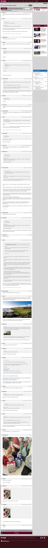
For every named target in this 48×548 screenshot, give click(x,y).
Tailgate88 (4, 504)
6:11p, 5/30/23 (30, 95)
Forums (9, 1)
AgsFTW (4, 386)
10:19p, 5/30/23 (30, 145)
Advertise (15, 537)
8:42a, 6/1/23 (30, 386)
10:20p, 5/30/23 (30, 151)
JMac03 (4, 413)
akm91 (4, 18)
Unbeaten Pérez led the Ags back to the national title (44, 40)
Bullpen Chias (5, 151)
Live (37, 1)
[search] (34, 1)
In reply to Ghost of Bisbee (24, 357)
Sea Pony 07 (5, 104)
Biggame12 (4, 324)
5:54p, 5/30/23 (30, 78)
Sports (20, 1)
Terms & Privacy (24, 537)
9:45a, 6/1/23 (30, 400)
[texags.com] (3, 1)
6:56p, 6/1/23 (30, 504)
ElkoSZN (39, 78)
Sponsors (26, 1)
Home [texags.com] (9, 537)
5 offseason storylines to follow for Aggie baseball (44, 52)
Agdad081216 (5, 37)
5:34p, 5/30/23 (30, 42)
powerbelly (4, 48)
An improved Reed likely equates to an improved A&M (43, 46)
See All (45, 25)
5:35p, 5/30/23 (30, 48)
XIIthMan (4, 357)
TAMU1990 (4, 217)
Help (17, 537)
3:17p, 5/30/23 (30, 18)
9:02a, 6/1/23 (30, 391)
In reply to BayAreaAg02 (24, 145)
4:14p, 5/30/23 (30, 37)
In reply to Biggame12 (25, 18)
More (32, 1)
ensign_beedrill (5, 78)
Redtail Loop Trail (5, 123)
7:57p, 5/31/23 (30, 357)
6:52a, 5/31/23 (30, 212)
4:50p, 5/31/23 (30, 343)
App (34, 537)
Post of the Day (37, 70)
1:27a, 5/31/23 (30, 167)
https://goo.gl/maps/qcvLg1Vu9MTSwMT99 (13, 378)
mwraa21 (4, 429)
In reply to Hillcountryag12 (25, 478)
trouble (4, 12)
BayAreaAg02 (5, 133)
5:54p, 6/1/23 (30, 478)
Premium (23, 1)
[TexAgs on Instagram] (43, 538)
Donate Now (44, 9)
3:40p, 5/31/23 (30, 296)
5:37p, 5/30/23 (30, 60)
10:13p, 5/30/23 (30, 133)
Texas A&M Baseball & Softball (9, 5)
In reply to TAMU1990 (24, 133)
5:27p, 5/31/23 (30, 348)
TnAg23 (4, 42)
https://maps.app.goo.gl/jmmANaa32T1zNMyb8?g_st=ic (12, 370)
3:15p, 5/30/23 (30, 12)
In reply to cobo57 (25, 12)
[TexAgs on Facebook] (41, 538)
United (30, 1)
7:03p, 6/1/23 (30, 525)
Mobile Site (31, 537)
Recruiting (16, 1)
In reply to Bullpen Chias (25, 95)
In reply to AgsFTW (26, 391)
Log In (39, 3)
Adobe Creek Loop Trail (6, 126)
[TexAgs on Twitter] (39, 538)
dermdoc (4, 95)
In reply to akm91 (26, 167)
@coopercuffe (39, 73)
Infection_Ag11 (39, 82)
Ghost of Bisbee (5, 167)
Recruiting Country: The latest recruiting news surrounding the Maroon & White (44, 29)
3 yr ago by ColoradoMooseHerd (13, 11)
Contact (20, 537)
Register (41, 3)
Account (12, 537)
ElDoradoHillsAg (5, 291)
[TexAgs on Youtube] (44, 538)
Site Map (28, 537)
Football (12, 1)
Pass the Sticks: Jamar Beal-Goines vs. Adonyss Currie (43, 34)
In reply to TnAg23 (25, 48)
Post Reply (4, 8)
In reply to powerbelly (25, 37)
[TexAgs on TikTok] (46, 538)
